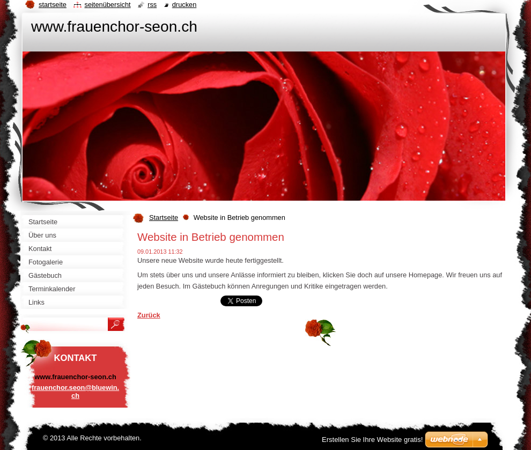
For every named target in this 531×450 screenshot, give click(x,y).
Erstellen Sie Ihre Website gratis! (372, 440)
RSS (152, 5)
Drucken (184, 5)
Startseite (163, 217)
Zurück (148, 315)
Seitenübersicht (107, 5)
